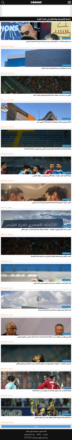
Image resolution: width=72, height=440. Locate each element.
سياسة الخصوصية (29, 434)
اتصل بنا (45, 434)
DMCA (39, 434)
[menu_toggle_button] (69, 2)
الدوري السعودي (66, 414)
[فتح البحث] (3, 2)
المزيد (36, 426)
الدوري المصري (66, 38)
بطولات (28, 431)
